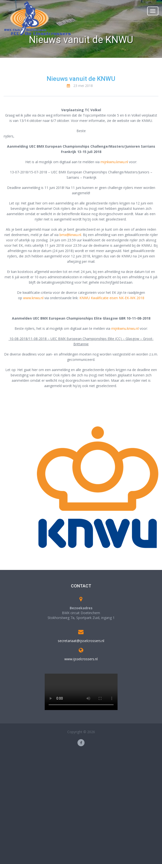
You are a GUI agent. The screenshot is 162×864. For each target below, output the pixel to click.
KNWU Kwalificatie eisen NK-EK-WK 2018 (111, 298)
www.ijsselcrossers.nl (81, 659)
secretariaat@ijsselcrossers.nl (81, 640)
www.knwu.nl (33, 298)
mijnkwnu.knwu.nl (114, 162)
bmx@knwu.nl (70, 234)
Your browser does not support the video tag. (81, 692)
